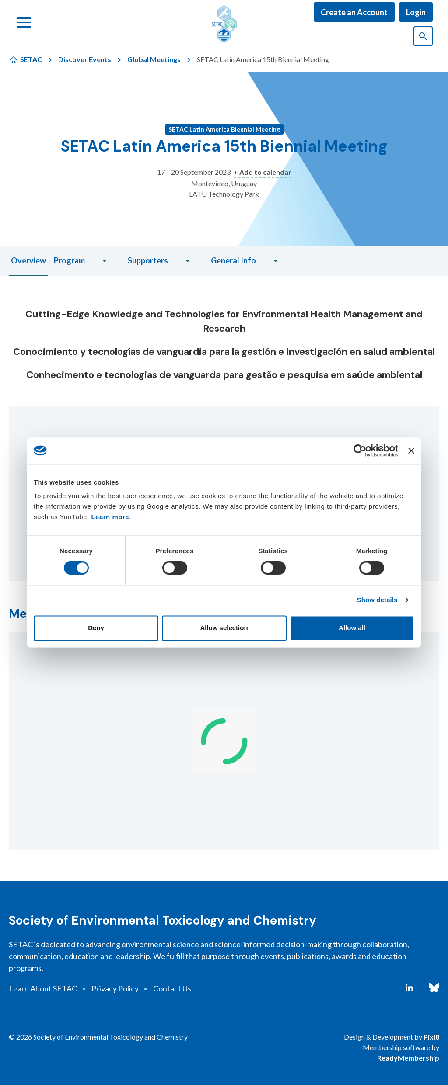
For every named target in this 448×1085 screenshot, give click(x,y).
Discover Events (84, 59)
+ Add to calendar (262, 172)
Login (416, 12)
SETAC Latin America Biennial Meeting (224, 129)
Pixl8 (431, 1037)
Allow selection (224, 627)
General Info (233, 260)
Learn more (110, 516)
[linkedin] (409, 988)
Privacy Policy (115, 988)
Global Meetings (154, 59)
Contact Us (172, 988)
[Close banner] (411, 450)
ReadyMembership (408, 1058)
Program (69, 260)
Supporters (148, 260)
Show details (377, 600)
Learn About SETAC (43, 988)
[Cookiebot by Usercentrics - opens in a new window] (360, 450)
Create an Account (354, 12)
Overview (28, 260)
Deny (96, 627)
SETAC (31, 59)
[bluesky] (434, 988)
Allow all (352, 627)
